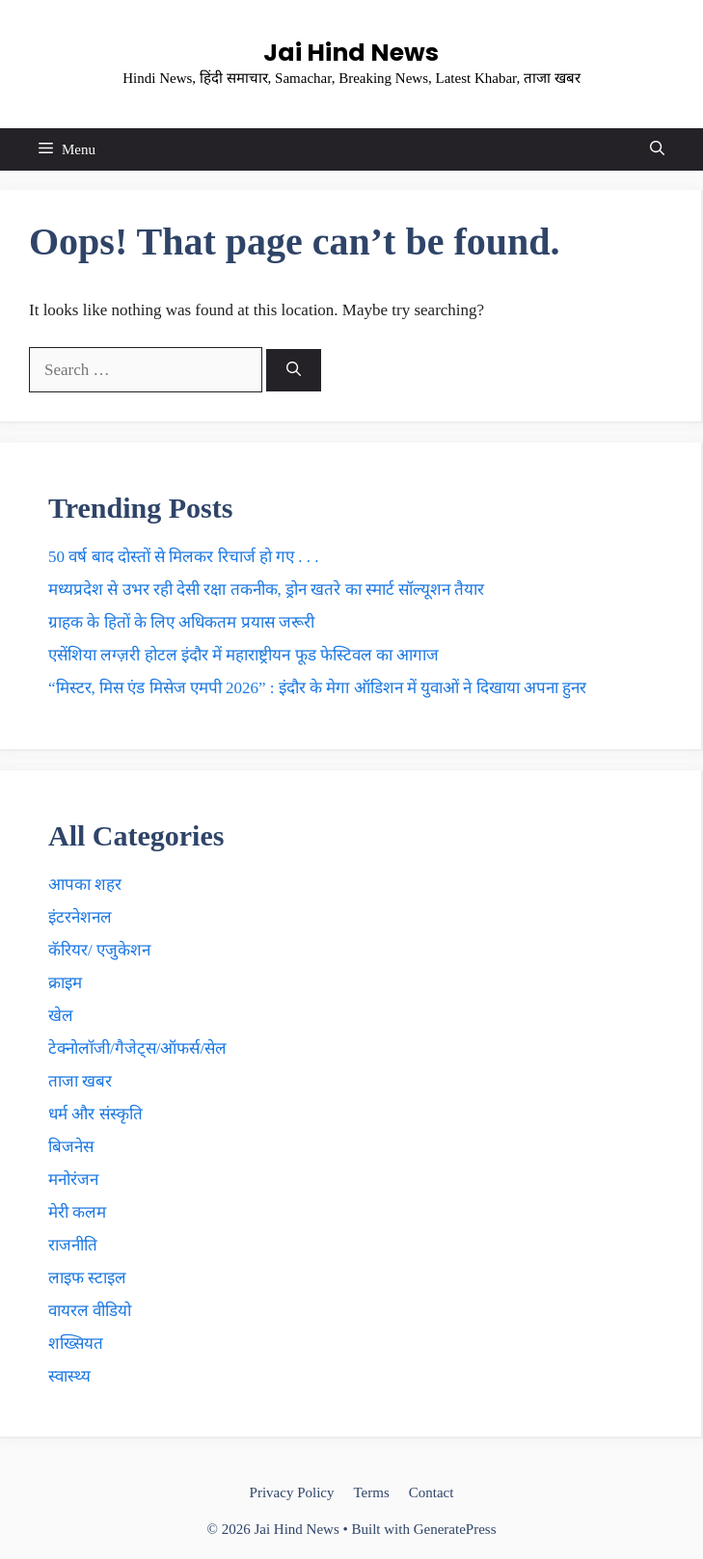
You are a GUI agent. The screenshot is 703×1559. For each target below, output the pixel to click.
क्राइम (65, 983)
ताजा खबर (80, 1081)
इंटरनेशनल (80, 917)
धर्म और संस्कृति (95, 1114)
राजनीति (72, 1245)
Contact (431, 1492)
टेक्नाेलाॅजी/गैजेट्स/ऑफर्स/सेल (137, 1048)
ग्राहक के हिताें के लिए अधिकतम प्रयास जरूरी (181, 622)
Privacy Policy (292, 1492)
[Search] (293, 370)
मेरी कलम (77, 1212)
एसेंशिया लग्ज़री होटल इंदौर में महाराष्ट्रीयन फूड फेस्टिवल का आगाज (243, 655)
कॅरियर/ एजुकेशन (99, 950)
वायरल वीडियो (89, 1311)
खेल (60, 1016)
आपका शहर (85, 884)
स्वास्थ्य (69, 1376)
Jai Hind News (351, 52)
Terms (371, 1492)
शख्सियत (75, 1343)
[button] (657, 149)
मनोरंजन (73, 1179)
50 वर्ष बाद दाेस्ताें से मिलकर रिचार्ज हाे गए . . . (183, 557)
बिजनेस (71, 1147)
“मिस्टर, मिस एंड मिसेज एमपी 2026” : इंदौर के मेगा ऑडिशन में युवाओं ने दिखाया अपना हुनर (317, 688)
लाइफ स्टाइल (87, 1278)
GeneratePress (455, 1529)
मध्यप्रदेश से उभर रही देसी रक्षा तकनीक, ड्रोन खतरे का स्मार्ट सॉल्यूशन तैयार (266, 589)
